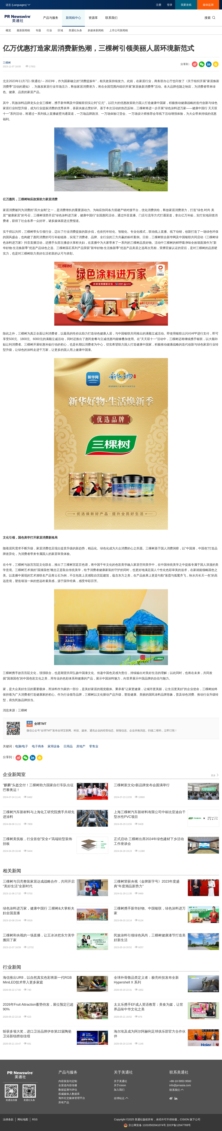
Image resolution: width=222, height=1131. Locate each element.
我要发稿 (186, 4)
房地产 (80, 746)
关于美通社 (123, 1072)
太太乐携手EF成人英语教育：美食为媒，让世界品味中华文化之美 (148, 1007)
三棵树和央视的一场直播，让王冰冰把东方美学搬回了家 (39, 937)
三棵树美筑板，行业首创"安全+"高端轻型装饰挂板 (37, 841)
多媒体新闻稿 (96, 30)
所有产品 (63, 1102)
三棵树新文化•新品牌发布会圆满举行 (142, 785)
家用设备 (54, 746)
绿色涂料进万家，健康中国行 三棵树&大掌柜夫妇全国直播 (38, 910)
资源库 (93, 17)
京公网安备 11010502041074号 (145, 1125)
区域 (60, 30)
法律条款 (8, 1119)
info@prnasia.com (180, 1085)
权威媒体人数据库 (69, 1093)
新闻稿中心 (73, 17)
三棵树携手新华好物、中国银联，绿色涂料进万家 (150, 910)
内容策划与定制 (67, 1081)
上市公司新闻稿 (118, 30)
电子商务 (38, 746)
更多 (215, 775)
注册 (158, 4)
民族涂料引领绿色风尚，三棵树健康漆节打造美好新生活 (150, 937)
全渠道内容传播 (67, 1085)
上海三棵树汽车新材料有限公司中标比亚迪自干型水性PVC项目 (150, 814)
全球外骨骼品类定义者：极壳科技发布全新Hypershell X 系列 (146, 980)
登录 (169, 4)
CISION (184, 1119)
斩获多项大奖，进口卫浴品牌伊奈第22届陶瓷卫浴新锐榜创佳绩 (37, 1034)
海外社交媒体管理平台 (71, 1098)
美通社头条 (75, 30)
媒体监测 (208, 4)
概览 (8, 30)
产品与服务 (50, 17)
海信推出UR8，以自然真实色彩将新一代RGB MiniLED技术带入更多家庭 (37, 980)
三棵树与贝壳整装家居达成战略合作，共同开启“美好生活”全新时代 (39, 884)
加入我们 (119, 1089)
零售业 (93, 746)
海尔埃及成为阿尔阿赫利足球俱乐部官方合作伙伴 (150, 1034)
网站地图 (22, 1119)
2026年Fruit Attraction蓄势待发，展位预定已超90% (38, 1007)
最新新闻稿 (23, 30)
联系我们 (111, 17)
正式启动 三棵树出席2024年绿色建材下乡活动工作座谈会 (149, 841)
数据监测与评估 (67, 1089)
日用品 (68, 746)
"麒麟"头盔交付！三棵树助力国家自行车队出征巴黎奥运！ (38, 787)
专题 (38, 30)
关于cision (120, 1085)
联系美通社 (178, 1072)
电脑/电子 (21, 746)
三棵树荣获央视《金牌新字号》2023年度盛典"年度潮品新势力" (146, 884)
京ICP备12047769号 (179, 1125)
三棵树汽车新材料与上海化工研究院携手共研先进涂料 (39, 814)
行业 (49, 30)
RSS (35, 1119)
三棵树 (7, 62)
